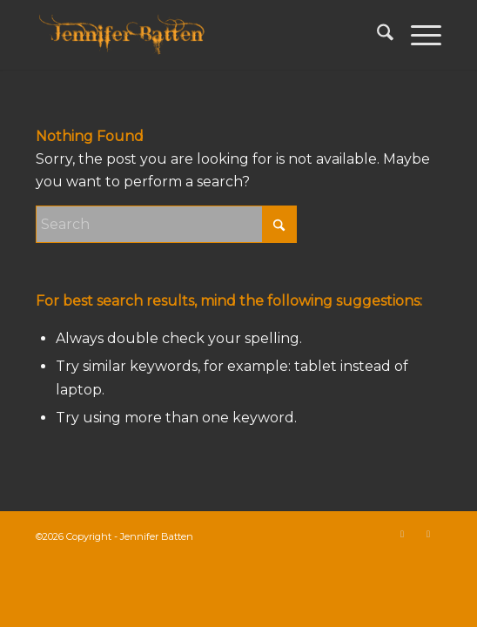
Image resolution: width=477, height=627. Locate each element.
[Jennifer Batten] (198, 35)
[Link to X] (402, 534)
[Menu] (417, 35)
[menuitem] (376, 35)
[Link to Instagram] (428, 534)
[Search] (376, 35)
